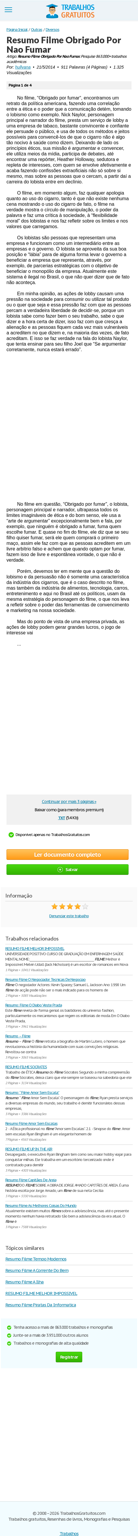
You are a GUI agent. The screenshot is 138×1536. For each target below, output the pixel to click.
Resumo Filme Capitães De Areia (30, 1179)
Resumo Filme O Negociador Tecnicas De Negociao (45, 979)
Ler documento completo (67, 854)
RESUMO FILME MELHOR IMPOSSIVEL (34, 948)
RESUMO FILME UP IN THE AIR (28, 1149)
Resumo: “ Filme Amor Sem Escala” (32, 1092)
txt (61, 817)
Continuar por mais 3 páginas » (69, 801)
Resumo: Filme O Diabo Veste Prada (33, 1005)
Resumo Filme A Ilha (24, 1282)
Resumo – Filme (17, 1036)
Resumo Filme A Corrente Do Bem (36, 1270)
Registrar (69, 1357)
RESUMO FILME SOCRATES (26, 1066)
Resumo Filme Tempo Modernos (35, 1259)
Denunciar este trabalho (68, 915)
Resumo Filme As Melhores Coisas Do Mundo (40, 1205)
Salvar (68, 869)
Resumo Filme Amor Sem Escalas (31, 1123)
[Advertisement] (69, 427)
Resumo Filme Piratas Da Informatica (40, 1305)
